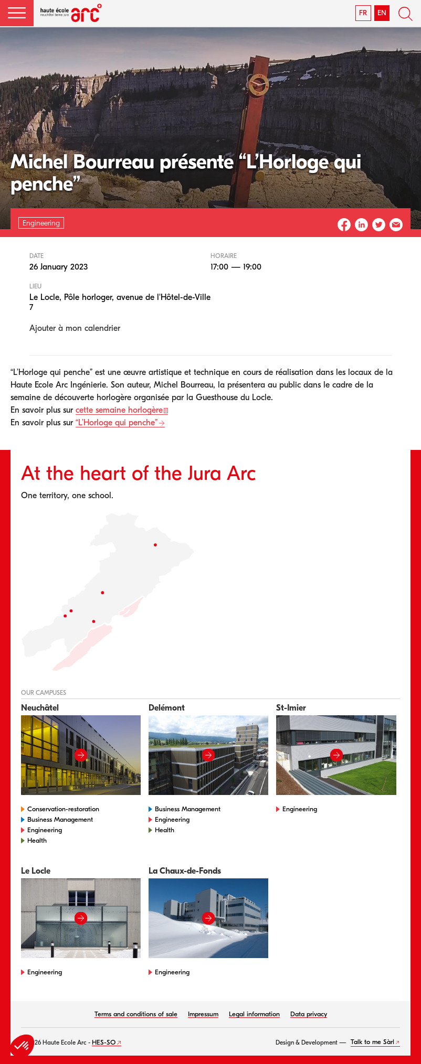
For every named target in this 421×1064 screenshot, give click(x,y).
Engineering (44, 830)
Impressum (203, 1014)
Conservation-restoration (63, 809)
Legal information (254, 1014)
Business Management (60, 819)
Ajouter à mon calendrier (74, 328)
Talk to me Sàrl (372, 1042)
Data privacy (308, 1014)
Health (37, 840)
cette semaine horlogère (119, 410)
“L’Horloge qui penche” (116, 422)
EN (381, 12)
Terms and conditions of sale (135, 1014)
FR (363, 12)
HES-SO (103, 1042)
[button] (17, 13)
